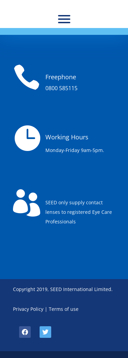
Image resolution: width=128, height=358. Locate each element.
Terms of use (64, 309)
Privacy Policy (28, 309)
